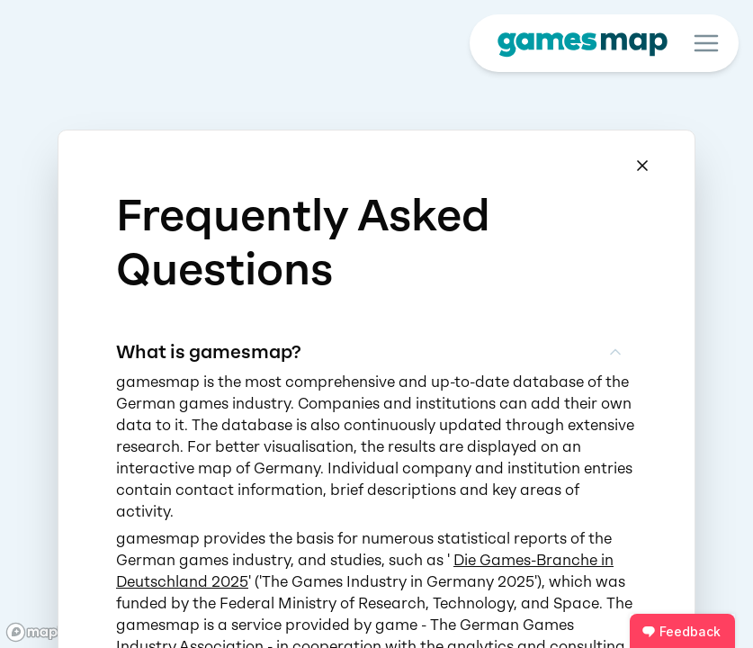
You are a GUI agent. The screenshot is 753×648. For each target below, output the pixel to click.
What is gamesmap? (370, 352)
